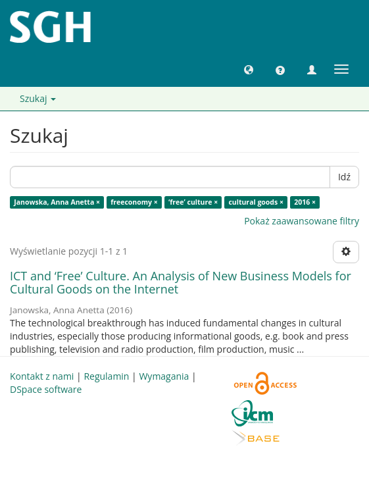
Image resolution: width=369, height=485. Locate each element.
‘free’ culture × (193, 202)
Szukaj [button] (38, 98)
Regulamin (106, 376)
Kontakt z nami (42, 376)
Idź (344, 176)
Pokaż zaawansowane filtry (301, 221)
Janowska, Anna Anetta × (57, 202)
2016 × (305, 202)
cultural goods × (255, 202)
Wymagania (164, 376)
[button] (248, 69)
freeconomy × (134, 202)
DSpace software (46, 389)
